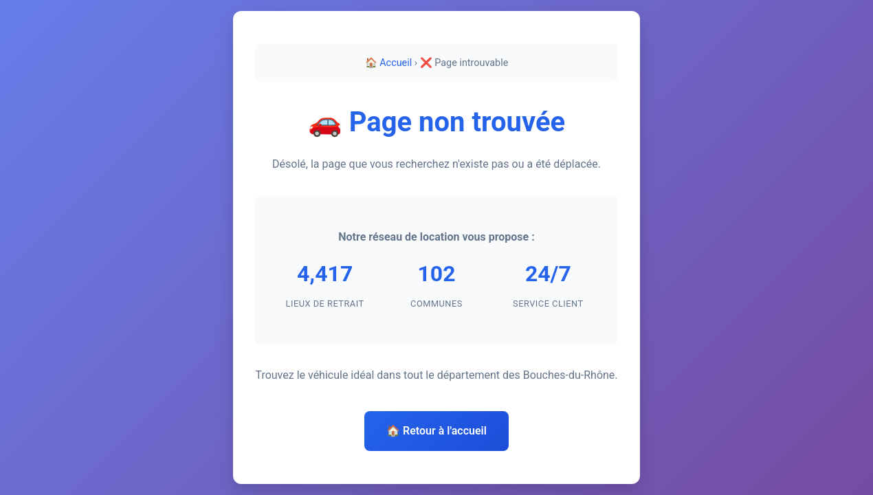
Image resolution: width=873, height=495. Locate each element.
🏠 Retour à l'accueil (436, 430)
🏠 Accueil (388, 63)
